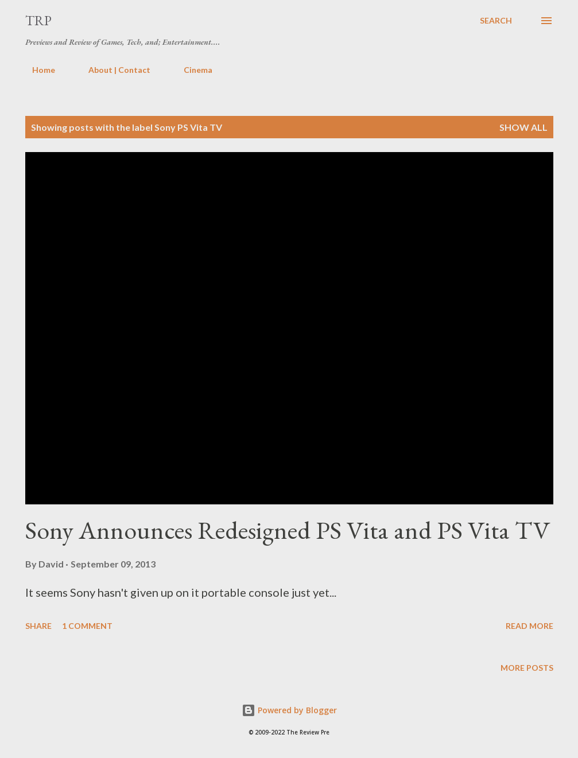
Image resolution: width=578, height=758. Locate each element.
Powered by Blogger (289, 710)
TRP (38, 20)
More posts (527, 668)
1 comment (87, 626)
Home (36, 70)
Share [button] (38, 626)
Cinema (191, 70)
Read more (529, 626)
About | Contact (112, 70)
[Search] (496, 21)
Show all (523, 127)
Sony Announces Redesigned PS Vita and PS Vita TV (287, 530)
